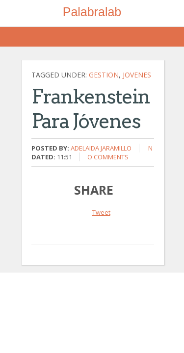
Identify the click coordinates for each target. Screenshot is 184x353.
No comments (120, 152)
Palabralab (92, 12)
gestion (104, 74)
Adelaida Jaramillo (101, 148)
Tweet (101, 212)
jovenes (137, 74)
